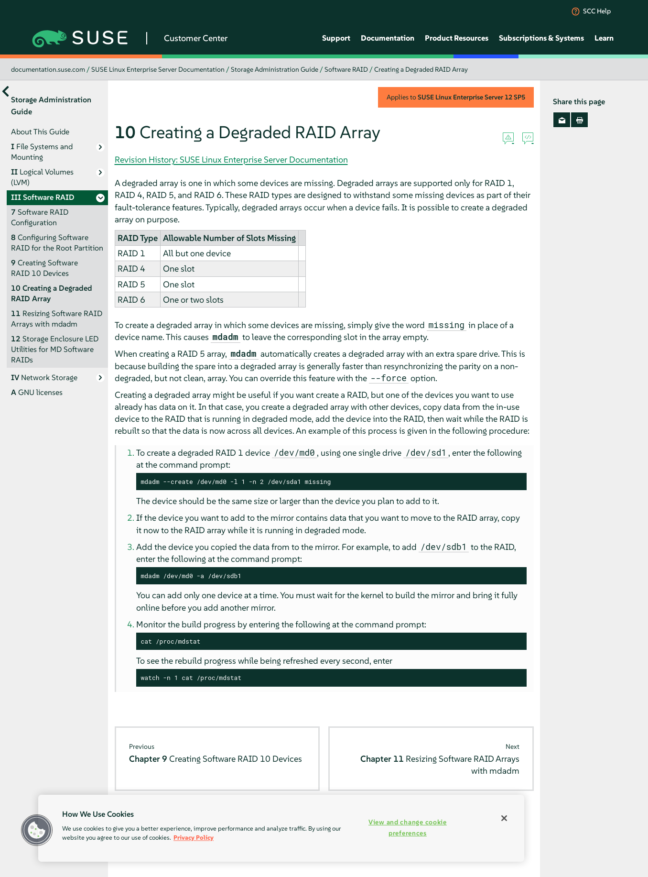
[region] (281, 828)
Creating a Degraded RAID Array (421, 69)
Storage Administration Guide (274, 69)
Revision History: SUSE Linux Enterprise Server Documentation (231, 159)
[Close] (504, 818)
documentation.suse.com (48, 69)
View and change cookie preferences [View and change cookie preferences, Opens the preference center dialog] (407, 827)
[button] (37, 830)
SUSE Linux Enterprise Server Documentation (158, 69)
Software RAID (346, 69)
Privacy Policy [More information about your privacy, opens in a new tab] (193, 837)
